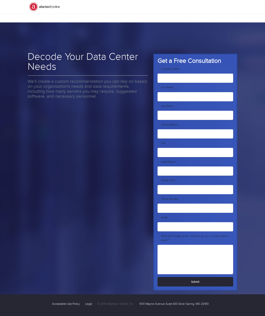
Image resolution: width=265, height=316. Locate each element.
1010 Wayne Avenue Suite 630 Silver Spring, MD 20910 (174, 304)
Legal (88, 304)
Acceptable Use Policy (66, 304)
